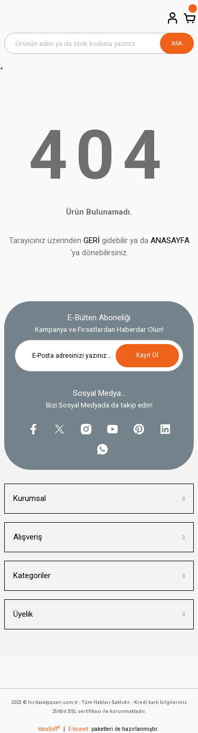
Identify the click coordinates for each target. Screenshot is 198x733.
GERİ (91, 240)
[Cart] (188, 18)
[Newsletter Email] (99, 356)
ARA (177, 44)
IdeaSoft (49, 729)
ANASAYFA (170, 240)
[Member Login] (171, 18)
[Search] (99, 43)
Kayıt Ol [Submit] (147, 355)
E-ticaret (78, 729)
